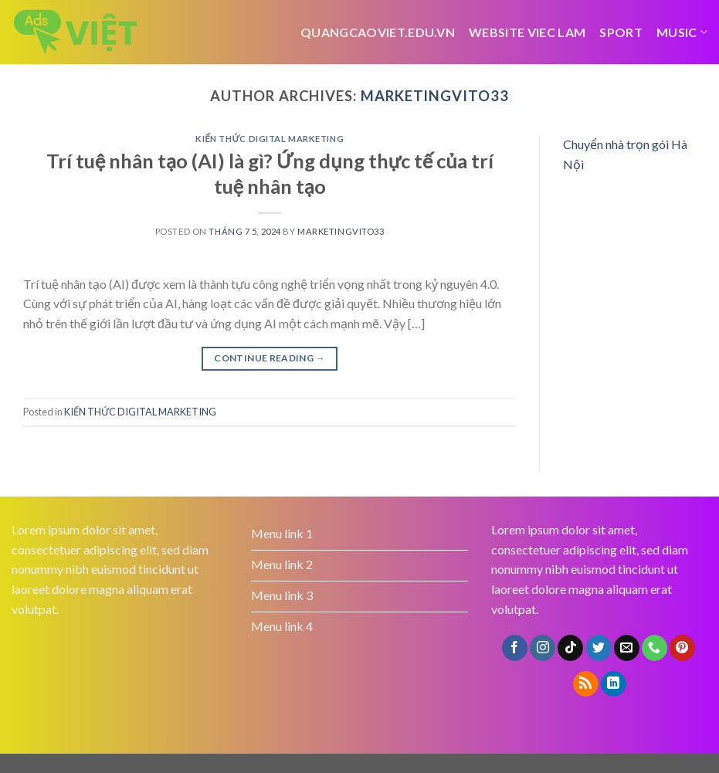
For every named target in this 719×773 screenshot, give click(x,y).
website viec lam (527, 32)
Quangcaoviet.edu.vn (377, 32)
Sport (621, 32)
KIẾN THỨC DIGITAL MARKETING (269, 139)
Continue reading (269, 358)
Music (681, 32)
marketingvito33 (435, 95)
